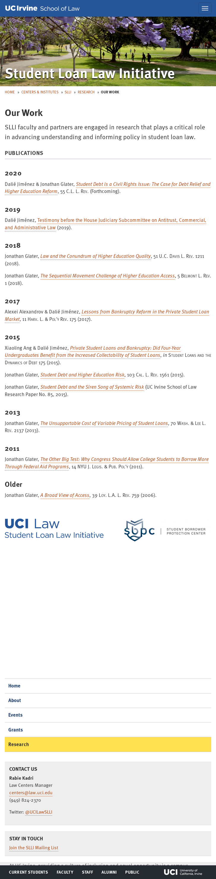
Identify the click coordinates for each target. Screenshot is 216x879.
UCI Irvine (183, 872)
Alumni (109, 873)
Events (15, 714)
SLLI (68, 92)
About (14, 700)
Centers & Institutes (39, 92)
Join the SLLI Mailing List (33, 847)
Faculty (64, 873)
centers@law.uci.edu (31, 792)
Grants (15, 729)
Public (132, 873)
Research (86, 92)
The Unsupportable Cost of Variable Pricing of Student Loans (104, 423)
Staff (89, 873)
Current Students (28, 873)
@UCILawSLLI (38, 811)
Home (10, 92)
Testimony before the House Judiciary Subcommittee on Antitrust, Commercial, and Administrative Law (105, 223)
